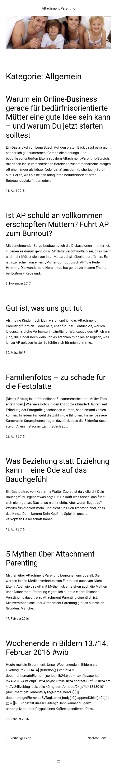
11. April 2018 (15, 191)
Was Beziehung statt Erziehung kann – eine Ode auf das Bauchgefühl (57, 470)
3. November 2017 (18, 283)
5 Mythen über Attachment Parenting (50, 558)
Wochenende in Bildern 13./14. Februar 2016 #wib (57, 648)
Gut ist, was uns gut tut (44, 308)
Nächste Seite (99, 738)
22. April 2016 (15, 436)
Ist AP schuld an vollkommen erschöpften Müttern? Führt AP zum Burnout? (57, 224)
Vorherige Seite (18, 738)
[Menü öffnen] (58, 761)
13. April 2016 (15, 529)
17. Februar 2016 (17, 619)
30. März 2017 (15, 353)
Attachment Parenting (58, 8)
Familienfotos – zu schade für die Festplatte (56, 382)
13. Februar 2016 (17, 719)
